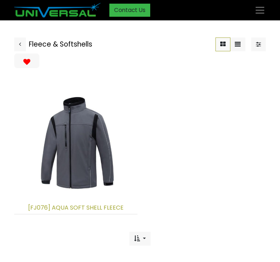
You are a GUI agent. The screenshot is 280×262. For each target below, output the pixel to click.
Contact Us (129, 10)
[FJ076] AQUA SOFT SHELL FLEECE (76, 207)
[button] (140, 239)
